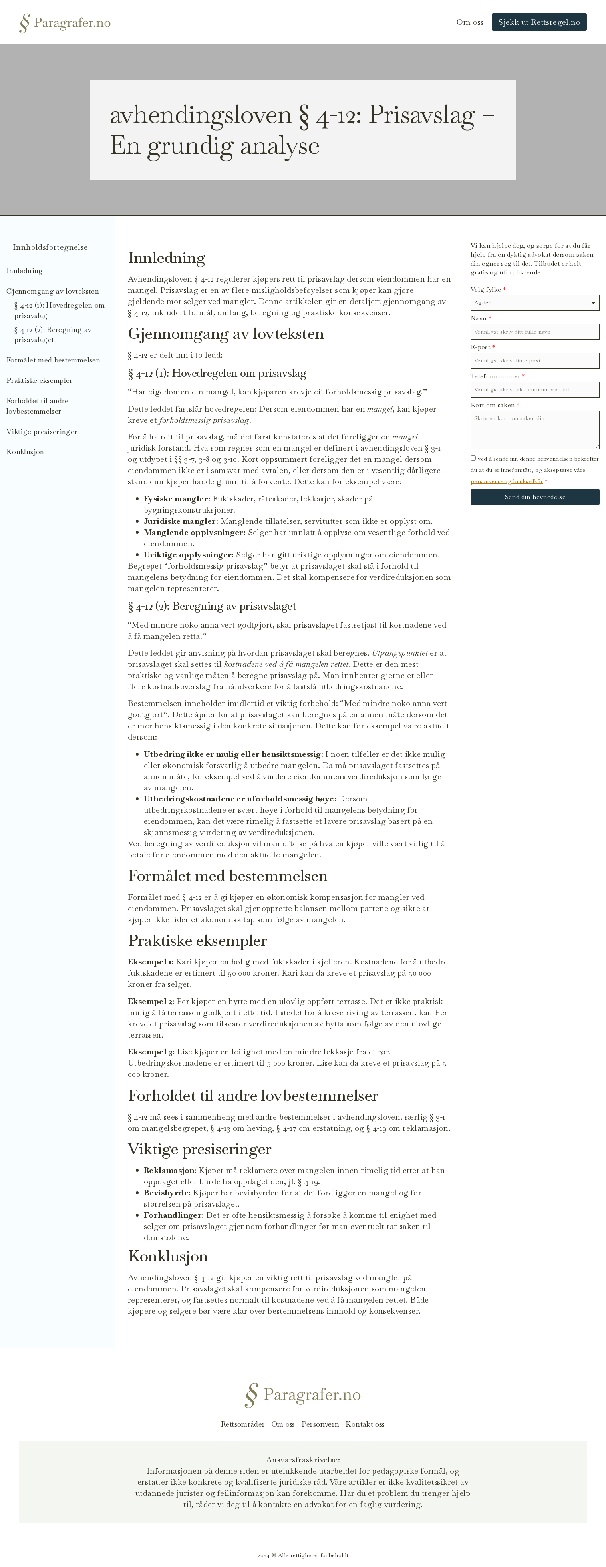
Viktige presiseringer (41, 431)
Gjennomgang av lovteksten (52, 291)
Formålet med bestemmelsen (53, 359)
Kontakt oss (371, 1424)
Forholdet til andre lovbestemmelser (37, 405)
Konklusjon (25, 451)
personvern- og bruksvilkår (507, 481)
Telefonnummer (498, 376)
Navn (481, 318)
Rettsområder (237, 1424)
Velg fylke (488, 289)
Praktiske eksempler (39, 380)
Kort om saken (495, 405)
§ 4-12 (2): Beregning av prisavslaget (53, 334)
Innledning (24, 270)
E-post (483, 347)
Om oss (470, 22)
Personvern (323, 1424)
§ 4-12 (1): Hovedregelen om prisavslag (59, 310)
